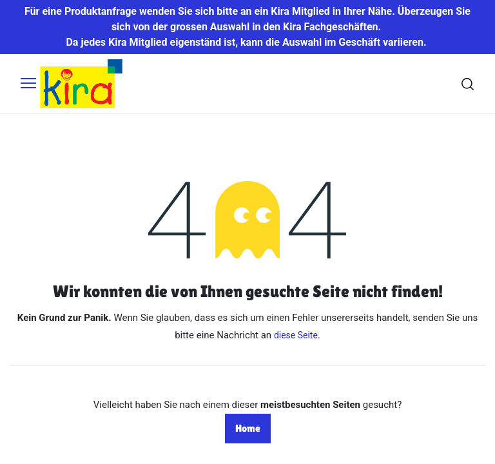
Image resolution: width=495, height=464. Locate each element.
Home (247, 428)
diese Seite (296, 335)
